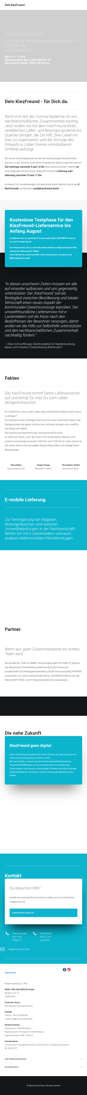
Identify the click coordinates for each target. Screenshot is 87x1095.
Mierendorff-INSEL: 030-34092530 (59, 937)
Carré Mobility (19, 761)
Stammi (35, 772)
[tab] (43, 973)
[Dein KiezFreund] (15, 5)
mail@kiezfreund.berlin (32, 949)
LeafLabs (30, 761)
